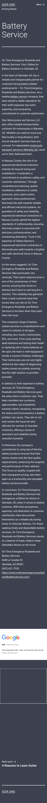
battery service (19, 96)
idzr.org (8, 4)
